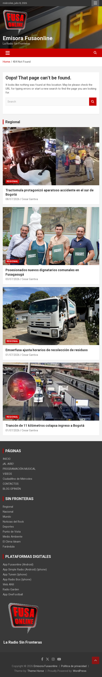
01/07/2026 (13, 354)
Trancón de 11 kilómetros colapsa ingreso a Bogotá (45, 425)
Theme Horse (35, 671)
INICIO (6, 459)
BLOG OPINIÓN (12, 488)
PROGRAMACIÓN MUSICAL (19, 468)
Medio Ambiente (12, 536)
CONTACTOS (11, 483)
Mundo (7, 516)
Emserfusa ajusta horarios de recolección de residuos (47, 350)
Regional (12, 122)
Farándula (9, 546)
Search (92, 102)
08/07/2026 (13, 199)
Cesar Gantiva (30, 199)
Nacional (8, 511)
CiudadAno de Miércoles (17, 478)
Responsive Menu (95, 3)
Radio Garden (11, 589)
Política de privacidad (74, 666)
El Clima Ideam (12, 541)
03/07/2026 (13, 279)
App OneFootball (13, 594)
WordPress (79, 671)
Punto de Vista (12, 531)
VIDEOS (7, 473)
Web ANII (8, 584)
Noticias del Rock (13, 521)
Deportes (8, 526)
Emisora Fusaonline (27, 38)
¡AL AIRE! (8, 463)
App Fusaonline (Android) (18, 564)
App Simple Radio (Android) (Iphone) (25, 569)
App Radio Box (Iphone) (17, 579)
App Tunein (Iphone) (15, 574)
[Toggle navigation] (8, 53)
